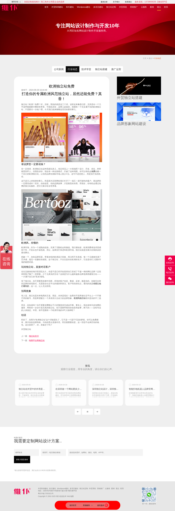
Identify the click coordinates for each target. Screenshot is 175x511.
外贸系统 (123, 7)
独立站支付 (34, 336)
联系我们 (128, 2)
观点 (159, 7)
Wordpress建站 (83, 7)
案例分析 (104, 2)
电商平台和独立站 (37, 340)
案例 (152, 7)
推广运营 (116, 69)
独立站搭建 (101, 69)
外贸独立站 (26, 329)
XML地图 (70, 496)
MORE (87, 412)
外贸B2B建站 (57, 7)
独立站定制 (111, 7)
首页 (46, 7)
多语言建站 (98, 7)
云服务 (144, 7)
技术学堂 (86, 69)
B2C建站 (70, 7)
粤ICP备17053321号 (46, 493)
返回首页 (73, 505)
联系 (166, 7)
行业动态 (157, 58)
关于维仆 (116, 2)
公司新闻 (59, 69)
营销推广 (134, 7)
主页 (144, 58)
